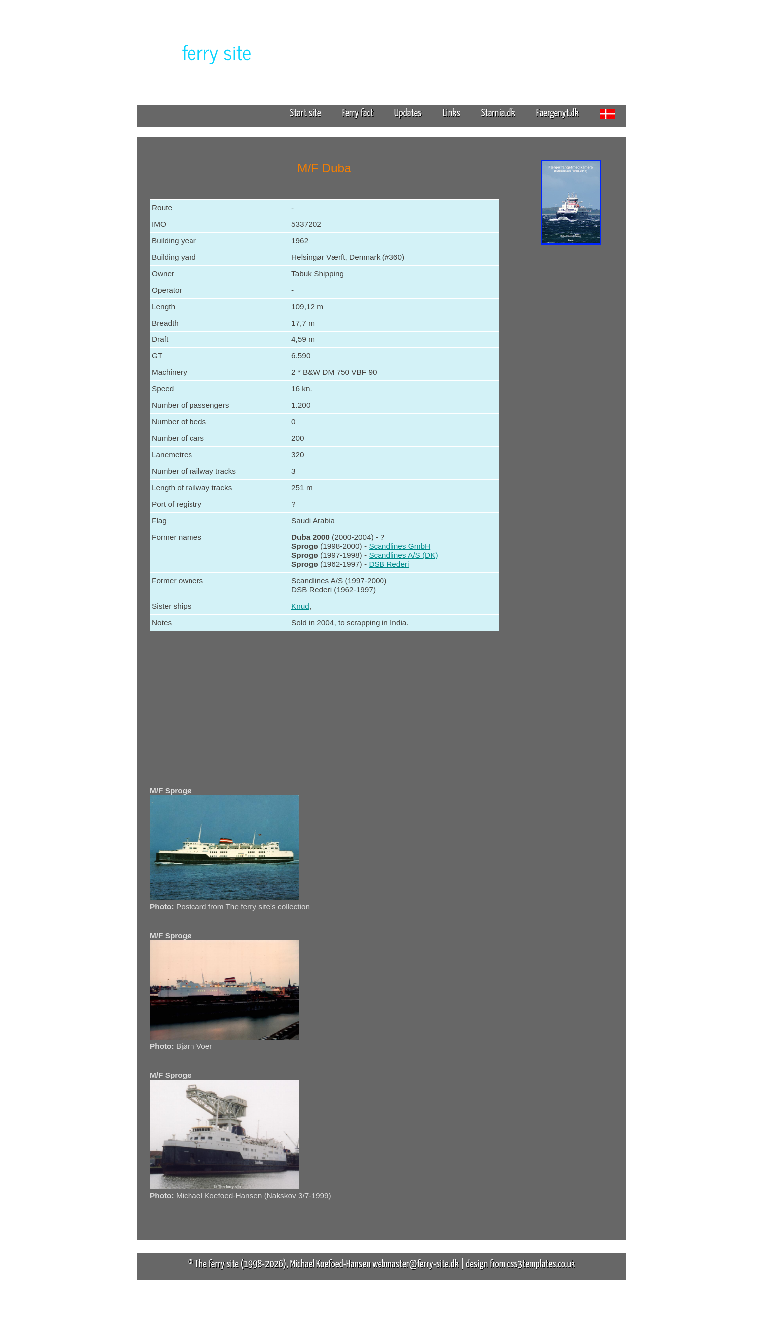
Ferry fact (361, 113)
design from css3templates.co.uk (520, 1264)
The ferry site (217, 1264)
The (199, 51)
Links (451, 113)
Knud (300, 606)
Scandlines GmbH (399, 546)
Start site (305, 113)
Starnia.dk (498, 113)
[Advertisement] (571, 403)
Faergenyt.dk (557, 113)
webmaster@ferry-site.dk (415, 1264)
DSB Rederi (389, 564)
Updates (408, 113)
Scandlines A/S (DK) (403, 555)
